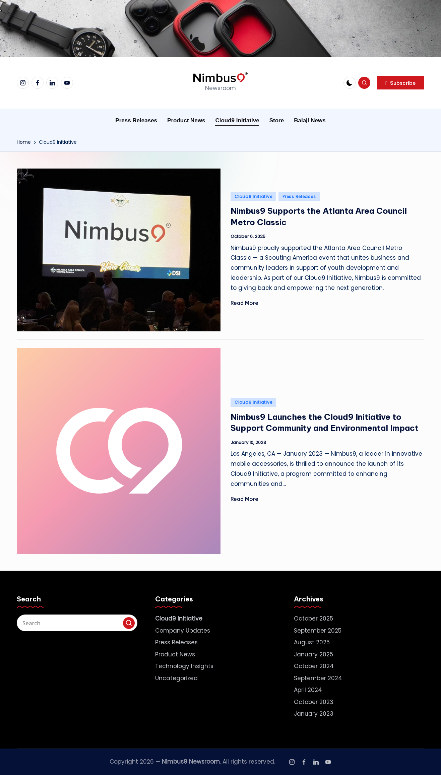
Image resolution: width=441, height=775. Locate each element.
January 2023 (313, 714)
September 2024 (318, 678)
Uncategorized (176, 678)
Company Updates (182, 631)
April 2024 (308, 690)
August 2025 (312, 642)
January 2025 (313, 654)
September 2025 (317, 631)
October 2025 (313, 619)
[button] (400, 83)
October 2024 (314, 666)
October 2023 (313, 702)
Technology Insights (184, 666)
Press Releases (299, 196)
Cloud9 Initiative (253, 196)
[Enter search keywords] (77, 623)
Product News (175, 654)
